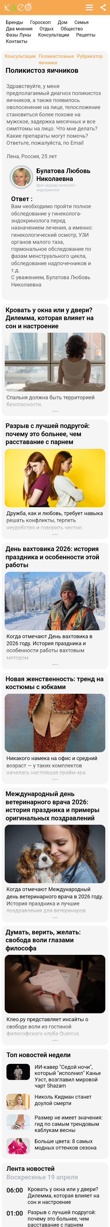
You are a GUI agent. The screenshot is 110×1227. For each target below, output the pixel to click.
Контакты (16, 41)
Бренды (14, 22)
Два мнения (19, 29)
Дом (62, 22)
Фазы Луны (18, 35)
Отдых (47, 29)
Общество (72, 29)
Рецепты (86, 35)
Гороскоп (40, 22)
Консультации (53, 35)
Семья (82, 22)
